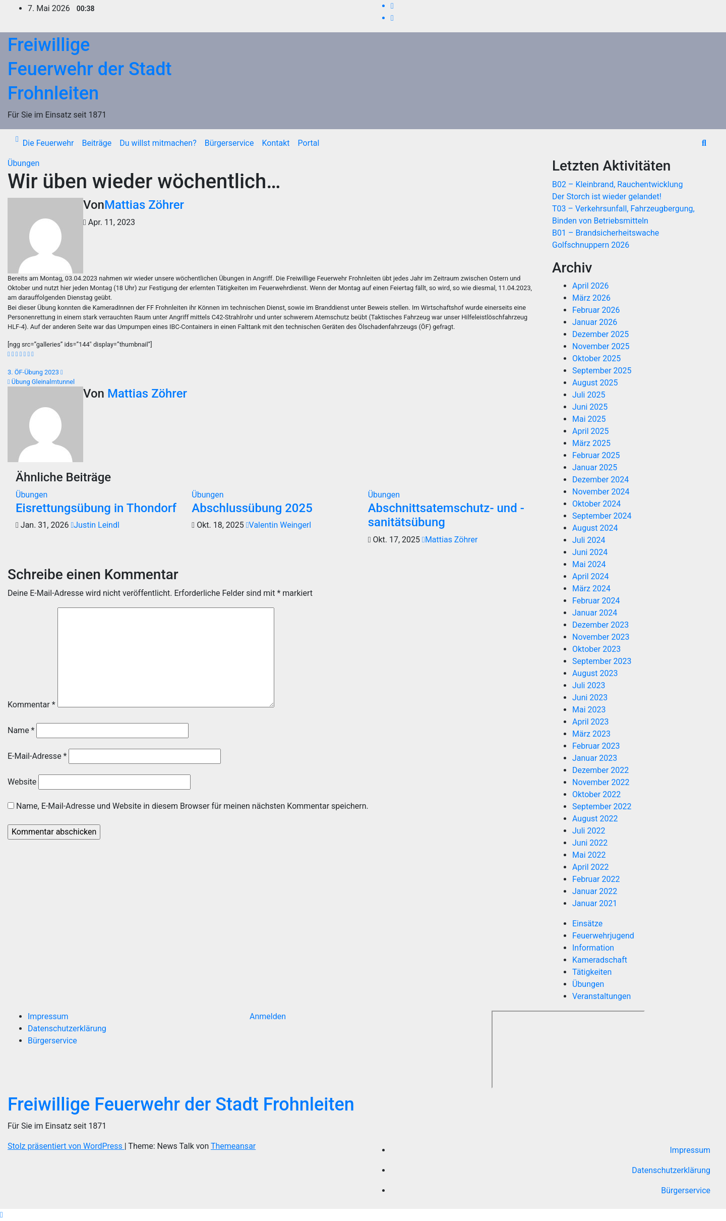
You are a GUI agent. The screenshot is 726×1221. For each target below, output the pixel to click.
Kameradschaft (599, 960)
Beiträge (96, 143)
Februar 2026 (596, 310)
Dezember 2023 (600, 625)
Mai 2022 (589, 855)
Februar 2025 (596, 455)
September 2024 (602, 516)
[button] (704, 143)
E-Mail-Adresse (37, 756)
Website (22, 782)
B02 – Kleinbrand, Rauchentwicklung (617, 184)
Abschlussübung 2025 (252, 508)
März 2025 (591, 443)
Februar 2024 (596, 600)
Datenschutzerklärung (67, 1028)
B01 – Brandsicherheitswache (605, 233)
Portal (309, 143)
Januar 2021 (594, 903)
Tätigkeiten (592, 972)
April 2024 (590, 576)
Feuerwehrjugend (603, 935)
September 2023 (602, 661)
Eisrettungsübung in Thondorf (96, 508)
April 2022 (590, 867)
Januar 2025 (594, 467)
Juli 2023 (588, 685)
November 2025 (600, 346)
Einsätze (587, 923)
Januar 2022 (594, 891)
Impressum (48, 1016)
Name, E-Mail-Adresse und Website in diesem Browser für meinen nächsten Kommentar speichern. (192, 806)
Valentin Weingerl (278, 525)
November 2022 (600, 782)
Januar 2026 (594, 322)
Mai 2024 (589, 564)
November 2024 (600, 491)
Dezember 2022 (600, 770)
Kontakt (275, 143)
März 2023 (591, 734)
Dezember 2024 (600, 479)
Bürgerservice (229, 143)
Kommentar (31, 704)
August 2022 (595, 818)
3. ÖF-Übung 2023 (35, 372)
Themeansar (233, 1146)
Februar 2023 (596, 746)
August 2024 (595, 528)
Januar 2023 (594, 758)
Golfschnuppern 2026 (590, 245)
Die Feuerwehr (48, 143)
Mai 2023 (589, 709)
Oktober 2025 (596, 358)
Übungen (23, 163)
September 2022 (602, 806)
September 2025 (602, 370)
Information (593, 948)
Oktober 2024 (596, 504)
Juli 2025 (588, 395)
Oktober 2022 (596, 794)
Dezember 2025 (600, 334)
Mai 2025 (589, 419)
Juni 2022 (590, 843)
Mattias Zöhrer (144, 205)
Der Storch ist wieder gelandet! (606, 196)
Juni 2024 (590, 552)
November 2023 (600, 637)
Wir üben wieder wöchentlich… (144, 181)
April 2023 (590, 722)
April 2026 (590, 286)
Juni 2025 (590, 407)
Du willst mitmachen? (157, 143)
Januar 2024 (594, 613)
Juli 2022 (588, 831)
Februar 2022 (596, 879)
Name (21, 730)
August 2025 (595, 382)
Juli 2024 (588, 540)
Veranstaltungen (601, 996)
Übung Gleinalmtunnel (41, 381)
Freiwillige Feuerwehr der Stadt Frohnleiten (89, 69)
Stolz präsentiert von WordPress (66, 1146)
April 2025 (590, 431)
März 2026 (591, 298)
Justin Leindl (95, 525)
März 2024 (591, 588)
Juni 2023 (590, 697)
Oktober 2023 (596, 649)
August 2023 (595, 673)
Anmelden (268, 1016)
